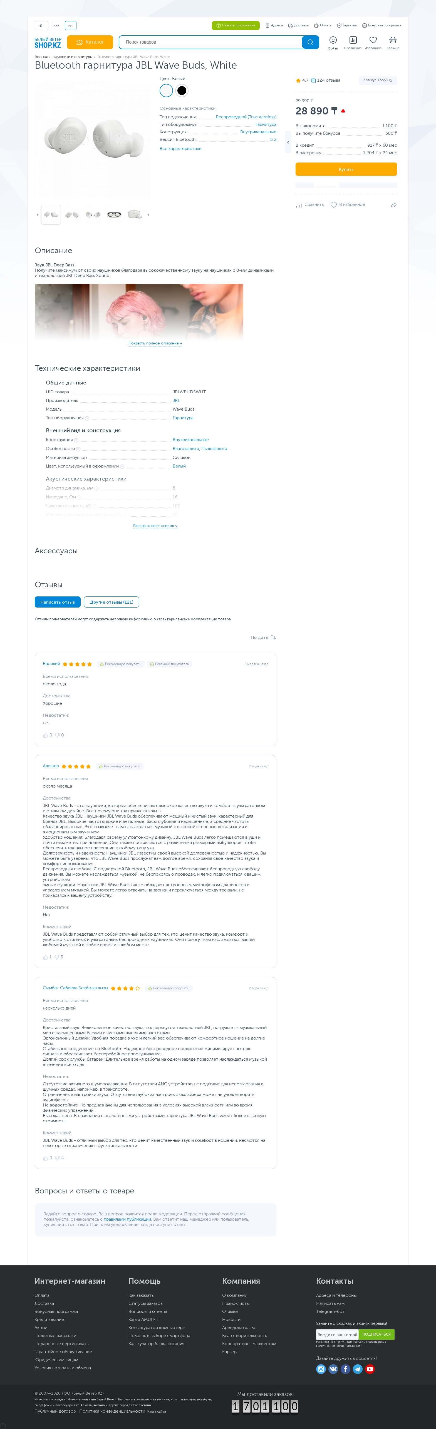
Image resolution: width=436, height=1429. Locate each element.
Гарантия (347, 25)
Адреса (274, 25)
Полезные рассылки (55, 1336)
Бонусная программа (381, 25)
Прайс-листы (236, 1303)
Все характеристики (181, 149)
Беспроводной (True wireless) (246, 117)
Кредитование (49, 1320)
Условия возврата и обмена (62, 1368)
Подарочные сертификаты (62, 1344)
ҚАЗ (56, 25)
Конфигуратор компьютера (156, 1328)
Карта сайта (156, 1411)
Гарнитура (266, 125)
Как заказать (140, 1295)
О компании (234, 1295)
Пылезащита (214, 449)
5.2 (273, 140)
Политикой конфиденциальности (339, 1346)
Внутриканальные (258, 132)
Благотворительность (244, 1336)
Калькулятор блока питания (156, 1344)
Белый (179, 466)
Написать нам (330, 1303)
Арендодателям (238, 1328)
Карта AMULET (143, 1320)
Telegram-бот (330, 1312)
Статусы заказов (145, 1303)
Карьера (230, 1352)
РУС (70, 25)
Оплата (322, 25)
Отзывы (230, 1312)
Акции (40, 1328)
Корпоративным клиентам (249, 1344)
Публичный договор (55, 1411)
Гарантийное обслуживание (63, 1352)
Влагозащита (186, 449)
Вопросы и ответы (147, 1312)
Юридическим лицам (56, 1360)
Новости (231, 1320)
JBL (176, 401)
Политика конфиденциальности (112, 1411)
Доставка (298, 25)
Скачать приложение (235, 25)
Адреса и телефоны (336, 1295)
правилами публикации (127, 1219)
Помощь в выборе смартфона (159, 1336)
